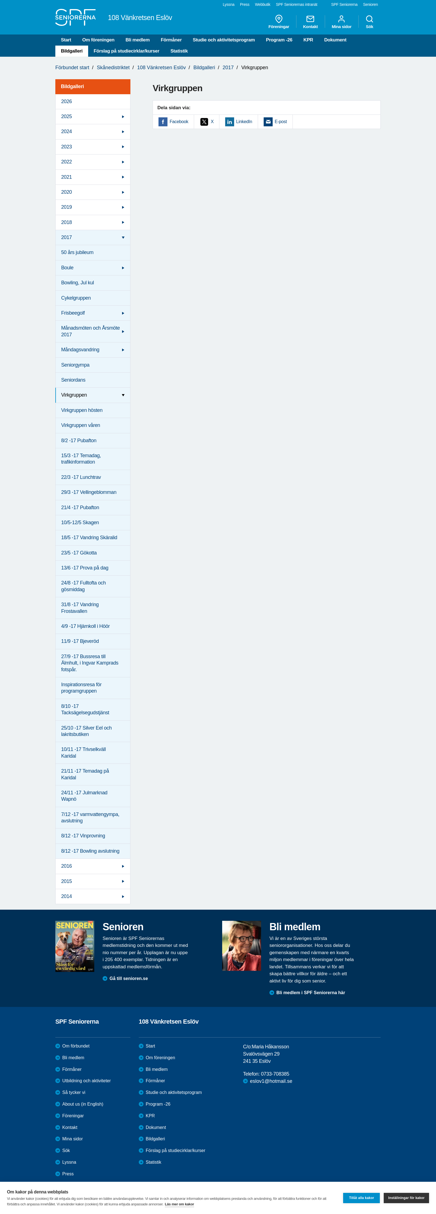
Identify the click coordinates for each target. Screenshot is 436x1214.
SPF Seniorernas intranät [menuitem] (296, 4)
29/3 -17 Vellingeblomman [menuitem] (89, 492)
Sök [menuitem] (369, 22)
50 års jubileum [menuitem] (77, 252)
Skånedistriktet (113, 67)
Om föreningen (98, 40)
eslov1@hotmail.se (271, 1081)
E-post (281, 121)
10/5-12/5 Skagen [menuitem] (80, 522)
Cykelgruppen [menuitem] (76, 298)
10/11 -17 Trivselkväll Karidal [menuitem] (83, 752)
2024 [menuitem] (66, 131)
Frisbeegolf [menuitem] (73, 313)
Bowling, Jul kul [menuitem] (77, 282)
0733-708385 (275, 1074)
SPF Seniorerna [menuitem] (344, 4)
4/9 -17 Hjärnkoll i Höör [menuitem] (85, 626)
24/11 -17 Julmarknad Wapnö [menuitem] (84, 796)
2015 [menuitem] (66, 881)
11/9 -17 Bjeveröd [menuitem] (80, 641)
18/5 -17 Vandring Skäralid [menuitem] (89, 537)
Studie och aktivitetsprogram (224, 40)
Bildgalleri (72, 51)
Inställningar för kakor (406, 1198)
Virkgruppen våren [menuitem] (80, 425)
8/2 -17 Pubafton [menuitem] (78, 440)
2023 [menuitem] (66, 147)
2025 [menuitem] (66, 116)
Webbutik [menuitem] (262, 4)
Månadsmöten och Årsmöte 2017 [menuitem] (90, 331)
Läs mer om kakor (179, 1204)
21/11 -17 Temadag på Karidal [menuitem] (85, 774)
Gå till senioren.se (129, 978)
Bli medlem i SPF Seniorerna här (310, 992)
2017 (228, 67)
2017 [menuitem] (66, 237)
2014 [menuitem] (66, 896)
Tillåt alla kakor (361, 1198)
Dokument (335, 40)
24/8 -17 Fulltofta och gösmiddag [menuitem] (83, 586)
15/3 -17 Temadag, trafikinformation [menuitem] (81, 459)
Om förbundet (76, 1046)
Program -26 (279, 40)
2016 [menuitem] (66, 866)
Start (66, 40)
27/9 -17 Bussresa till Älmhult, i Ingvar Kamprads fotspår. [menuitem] (89, 663)
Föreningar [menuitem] (279, 22)
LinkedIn (244, 121)
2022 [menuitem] (66, 162)
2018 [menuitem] (66, 222)
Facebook (179, 121)
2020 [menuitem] (66, 192)
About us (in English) (82, 1104)
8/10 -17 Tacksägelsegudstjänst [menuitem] (85, 709)
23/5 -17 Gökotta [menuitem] (79, 553)
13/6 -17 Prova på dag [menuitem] (84, 568)
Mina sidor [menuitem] (341, 22)
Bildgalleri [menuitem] (72, 86)
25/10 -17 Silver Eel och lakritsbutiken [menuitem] (86, 731)
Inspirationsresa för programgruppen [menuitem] (81, 688)
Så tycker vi (73, 1092)
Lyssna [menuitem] (228, 4)
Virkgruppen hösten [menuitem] (82, 410)
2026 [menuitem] (66, 101)
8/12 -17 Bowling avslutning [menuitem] (90, 851)
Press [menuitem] (244, 4)
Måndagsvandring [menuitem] (80, 349)
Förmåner (171, 40)
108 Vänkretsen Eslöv (161, 67)
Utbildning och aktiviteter (86, 1080)
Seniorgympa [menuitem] (75, 365)
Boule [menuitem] (67, 267)
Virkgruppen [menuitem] (74, 395)
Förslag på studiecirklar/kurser (126, 51)
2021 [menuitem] (66, 177)
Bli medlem (137, 40)
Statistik (179, 51)
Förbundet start (72, 67)
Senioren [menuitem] (370, 4)
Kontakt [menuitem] (310, 22)
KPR (308, 40)
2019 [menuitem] (66, 207)
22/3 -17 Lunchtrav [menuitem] (81, 477)
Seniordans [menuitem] (73, 380)
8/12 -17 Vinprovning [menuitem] (83, 836)
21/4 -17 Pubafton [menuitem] (80, 507)
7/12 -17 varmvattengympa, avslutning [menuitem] (90, 818)
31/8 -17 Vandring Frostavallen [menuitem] (80, 608)
